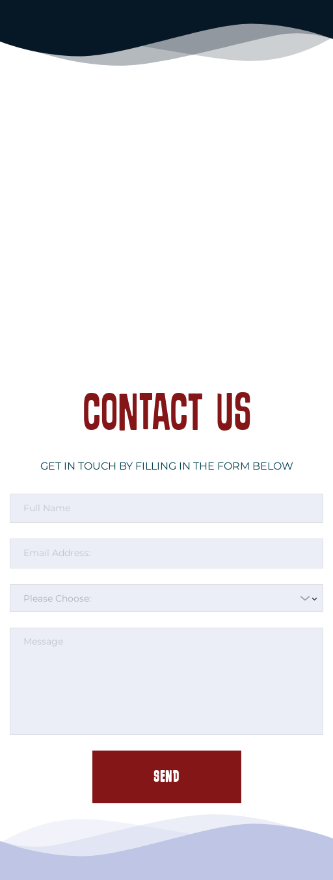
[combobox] (166, 598)
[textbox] (161, 598)
